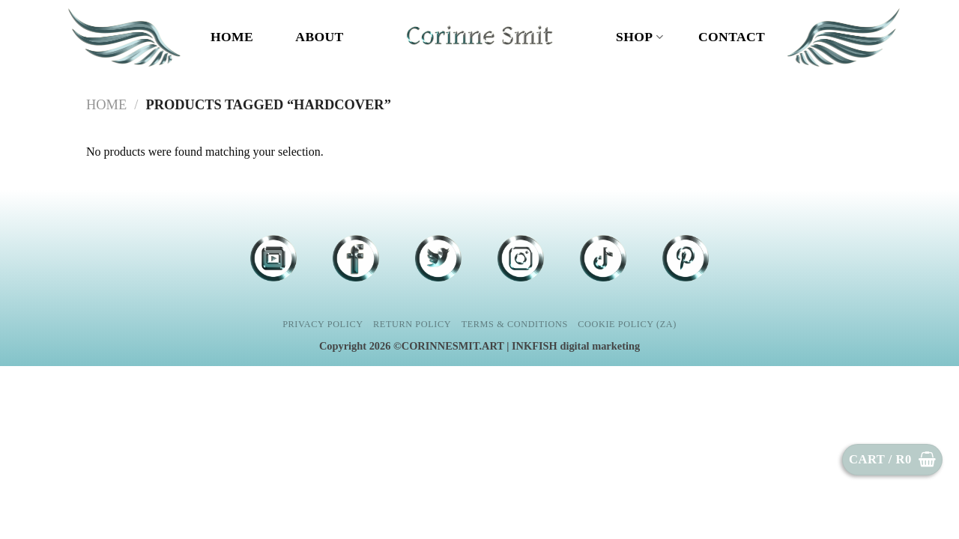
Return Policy (412, 324)
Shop (639, 36)
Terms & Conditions (515, 324)
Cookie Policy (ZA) (627, 324)
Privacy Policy (322, 324)
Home (232, 36)
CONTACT (731, 36)
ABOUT (319, 36)
